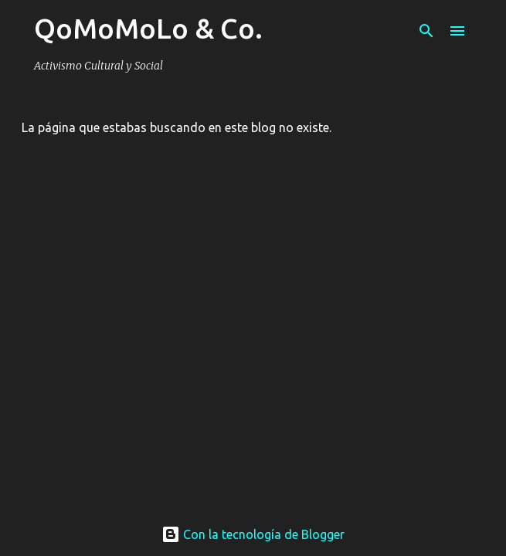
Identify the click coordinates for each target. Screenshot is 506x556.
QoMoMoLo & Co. (148, 28)
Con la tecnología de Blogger (253, 534)
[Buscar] (426, 30)
